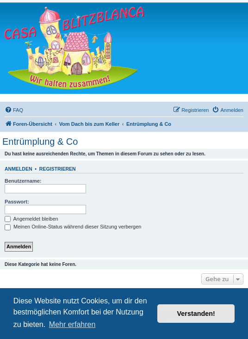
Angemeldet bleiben (31, 219)
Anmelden (18, 169)
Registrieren (57, 169)
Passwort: (17, 201)
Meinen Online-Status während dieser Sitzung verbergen (73, 226)
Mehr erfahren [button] (72, 324)
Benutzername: (23, 181)
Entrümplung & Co (40, 141)
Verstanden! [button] (196, 313)
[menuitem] (14, 110)
